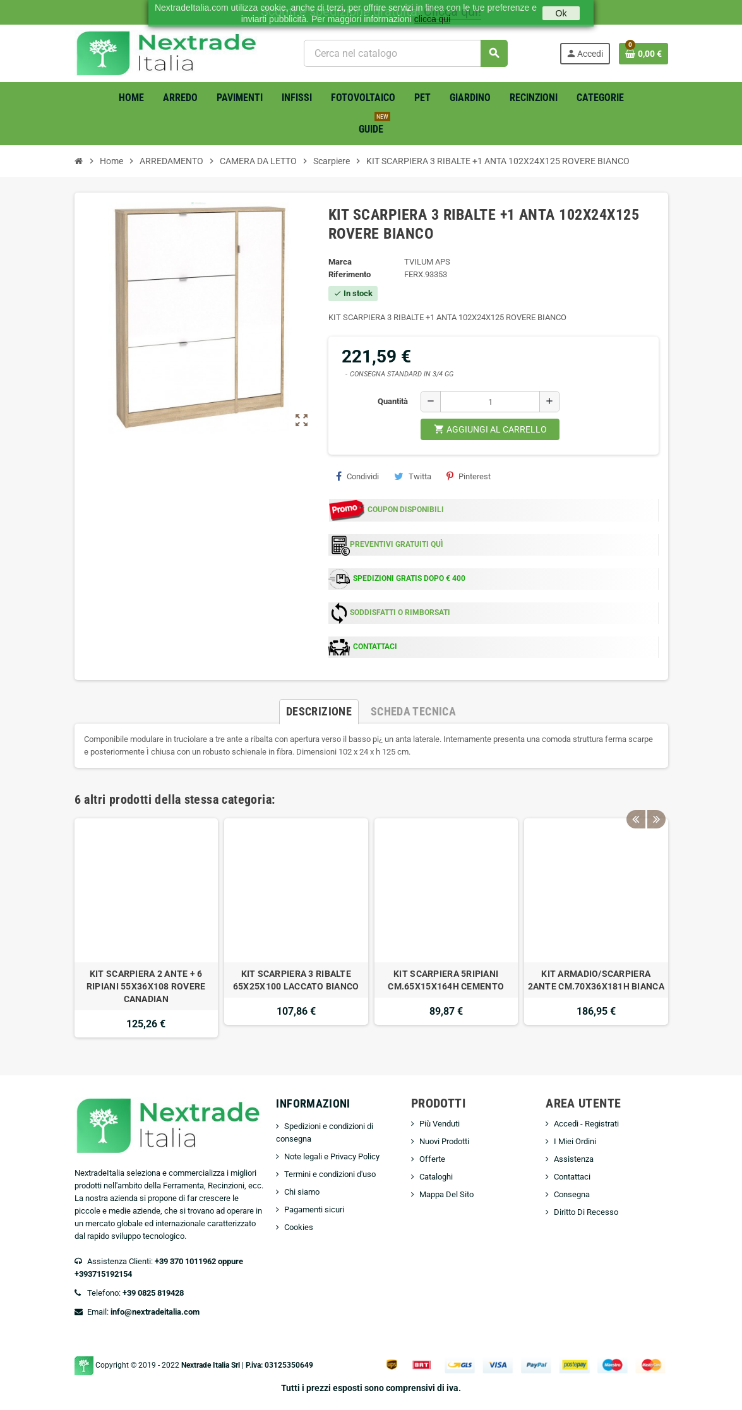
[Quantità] (490, 401)
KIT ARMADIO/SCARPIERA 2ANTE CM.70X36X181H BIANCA (596, 980)
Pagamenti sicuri (314, 1209)
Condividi (357, 476)
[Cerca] (406, 53)
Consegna (572, 1194)
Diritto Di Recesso (586, 1212)
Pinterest (468, 476)
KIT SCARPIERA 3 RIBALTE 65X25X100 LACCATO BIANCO (296, 980)
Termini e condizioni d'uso (330, 1174)
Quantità (393, 401)
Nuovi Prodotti (444, 1141)
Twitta (412, 476)
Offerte (432, 1159)
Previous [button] (635, 796)
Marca (340, 261)
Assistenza (574, 1159)
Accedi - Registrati (586, 1123)
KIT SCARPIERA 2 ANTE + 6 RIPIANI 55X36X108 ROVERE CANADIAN (146, 986)
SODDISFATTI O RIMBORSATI (400, 612)
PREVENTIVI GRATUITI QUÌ (396, 544)
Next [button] (655, 796)
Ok (561, 13)
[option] (146, 927)
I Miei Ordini (575, 1141)
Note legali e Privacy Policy (332, 1156)
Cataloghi (436, 1176)
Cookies (298, 1227)
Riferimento (349, 274)
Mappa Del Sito (446, 1194)
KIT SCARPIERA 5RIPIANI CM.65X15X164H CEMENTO (446, 980)
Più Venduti (439, 1123)
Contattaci (572, 1176)
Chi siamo (302, 1192)
